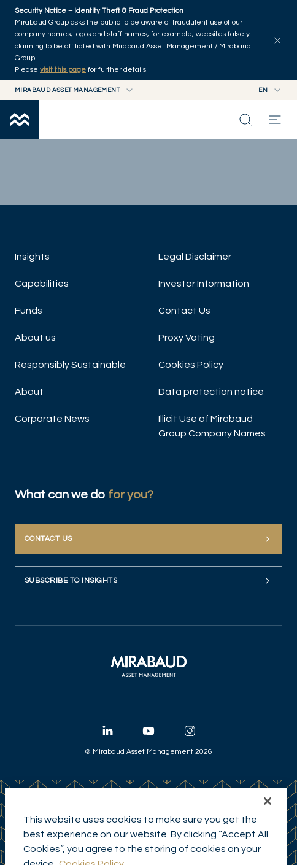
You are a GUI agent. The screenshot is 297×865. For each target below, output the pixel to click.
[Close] (267, 826)
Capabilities (42, 284)
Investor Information (203, 284)
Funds (28, 311)
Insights (32, 257)
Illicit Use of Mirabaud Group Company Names (212, 426)
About (29, 392)
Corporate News (52, 419)
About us (35, 338)
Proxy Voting (186, 338)
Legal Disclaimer (194, 257)
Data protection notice (211, 392)
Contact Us (184, 311)
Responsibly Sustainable (70, 365)
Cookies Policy (190, 365)
